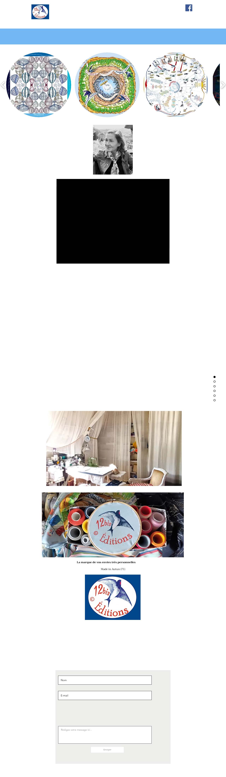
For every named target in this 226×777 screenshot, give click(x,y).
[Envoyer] (107, 750)
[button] (38, 84)
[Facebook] (188, 7)
